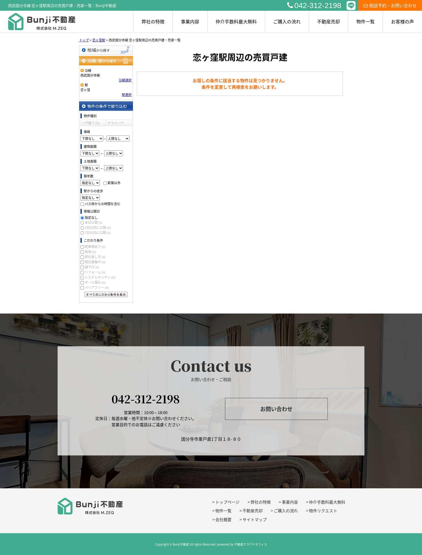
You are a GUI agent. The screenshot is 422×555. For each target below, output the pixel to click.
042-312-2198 (314, 5)
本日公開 (93, 222)
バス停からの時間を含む (102, 203)
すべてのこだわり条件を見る (106, 294)
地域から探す (106, 50)
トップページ (227, 502)
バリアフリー (97, 287)
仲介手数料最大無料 (236, 21)
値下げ (92, 267)
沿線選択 (125, 80)
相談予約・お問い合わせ (390, 5)
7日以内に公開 (98, 232)
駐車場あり (95, 246)
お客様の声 (402, 21)
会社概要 (223, 519)
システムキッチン (100, 277)
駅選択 (127, 94)
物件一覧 (365, 21)
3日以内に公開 (98, 227)
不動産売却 (328, 21)
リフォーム (95, 272)
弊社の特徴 (153, 21)
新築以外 (114, 182)
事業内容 (190, 21)
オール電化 (95, 282)
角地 (90, 251)
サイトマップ (254, 519)
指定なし (91, 217)
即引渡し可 (95, 256)
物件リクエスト (323, 511)
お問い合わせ (276, 409)
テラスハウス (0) (116, 123)
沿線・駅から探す (106, 60)
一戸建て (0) (90, 123)
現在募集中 (95, 261)
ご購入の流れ (287, 21)
